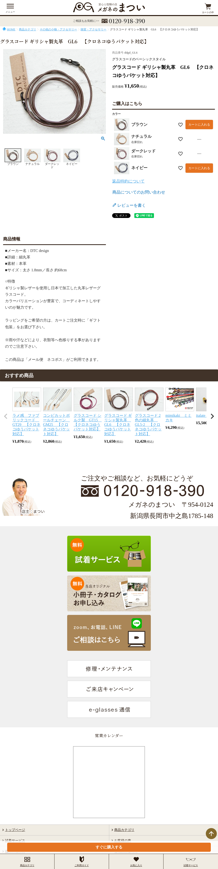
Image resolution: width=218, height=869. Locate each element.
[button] (5, 416)
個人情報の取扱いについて (128, 836)
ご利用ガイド (124, 780)
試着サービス (15, 759)
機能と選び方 (15, 770)
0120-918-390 (127, 21)
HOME (11, 29)
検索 (202, 797)
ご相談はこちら (126, 770)
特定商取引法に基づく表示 (90, 836)
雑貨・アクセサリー (93, 29)
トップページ (15, 748)
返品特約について (128, 181)
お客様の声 (122, 759)
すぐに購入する (109, 847)
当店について (15, 780)
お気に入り (136, 861)
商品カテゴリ (27, 29)
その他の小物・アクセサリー (58, 29)
